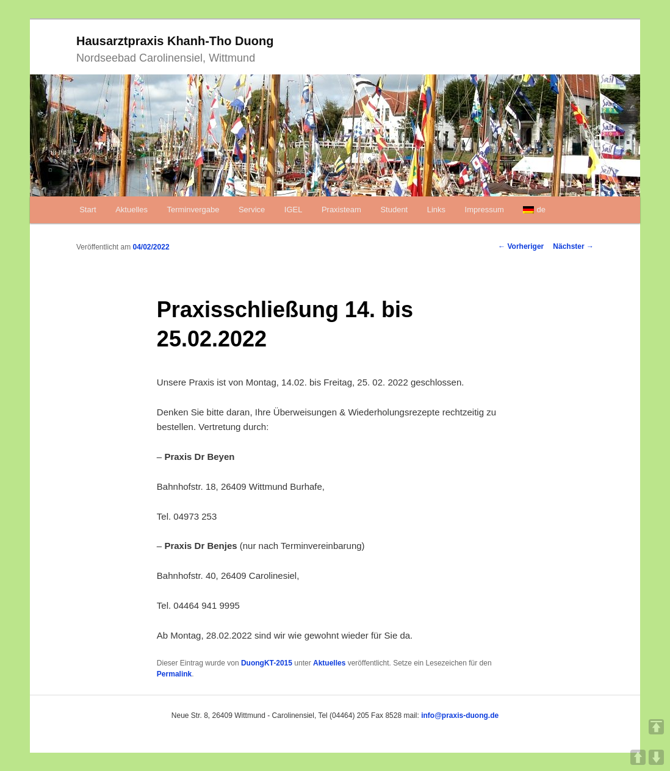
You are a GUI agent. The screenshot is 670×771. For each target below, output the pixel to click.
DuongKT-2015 (266, 663)
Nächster (573, 246)
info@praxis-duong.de (460, 715)
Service (252, 209)
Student (394, 209)
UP (638, 757)
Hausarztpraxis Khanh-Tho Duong (174, 41)
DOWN (656, 757)
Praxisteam (341, 209)
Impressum (484, 209)
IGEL (293, 209)
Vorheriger (521, 246)
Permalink (174, 674)
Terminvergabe (193, 209)
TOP (656, 726)
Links (436, 209)
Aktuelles (131, 209)
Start (87, 209)
